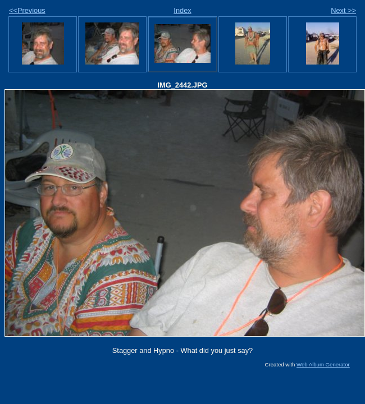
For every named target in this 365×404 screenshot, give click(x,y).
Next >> (343, 10)
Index (182, 10)
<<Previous (27, 10)
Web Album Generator (323, 364)
